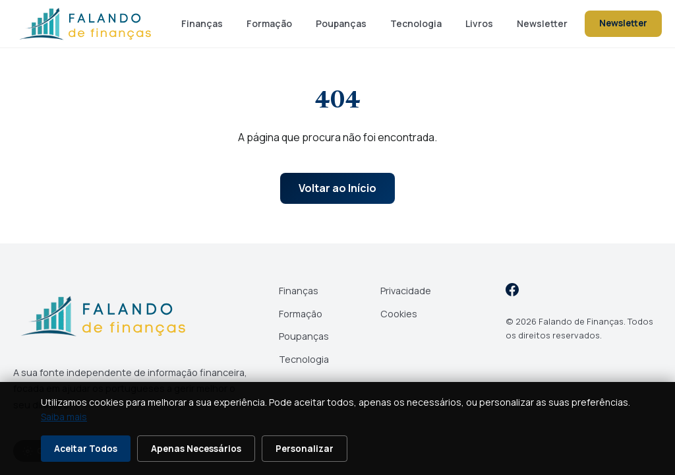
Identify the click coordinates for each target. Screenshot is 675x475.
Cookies (398, 313)
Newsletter (542, 23)
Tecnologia (416, 23)
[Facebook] (512, 292)
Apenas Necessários (196, 449)
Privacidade (405, 290)
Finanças (202, 23)
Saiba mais (64, 416)
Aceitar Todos (85, 449)
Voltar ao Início (337, 188)
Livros (479, 23)
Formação (269, 23)
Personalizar (305, 449)
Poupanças (341, 23)
